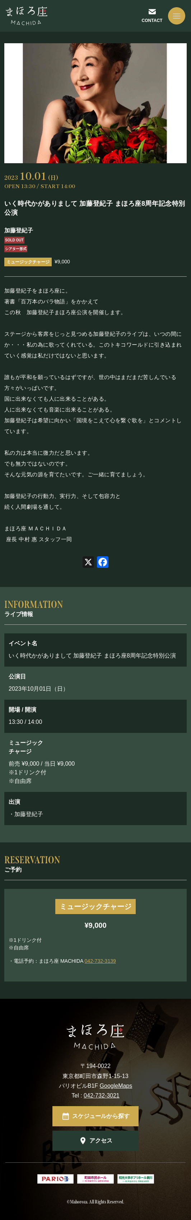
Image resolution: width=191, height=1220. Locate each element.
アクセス (100, 1140)
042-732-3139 (100, 961)
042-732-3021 (102, 1095)
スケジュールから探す (101, 1116)
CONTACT (152, 20)
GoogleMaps (116, 1086)
